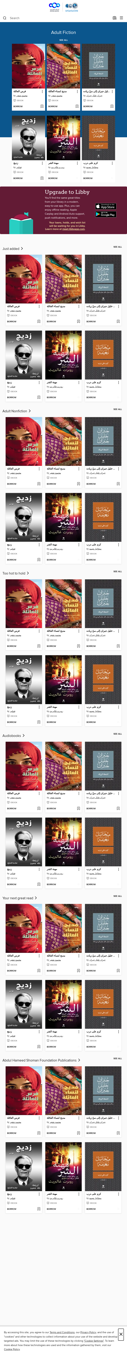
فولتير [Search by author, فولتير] (18, 167)
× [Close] (121, 1334)
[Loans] (115, 19)
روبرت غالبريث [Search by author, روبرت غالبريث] (57, 167)
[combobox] (57, 18)
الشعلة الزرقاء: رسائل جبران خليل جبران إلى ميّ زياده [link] (97, 91)
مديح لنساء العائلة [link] (57, 91)
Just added (13, 249)
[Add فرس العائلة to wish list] (42, 106)
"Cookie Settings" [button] (94, 1341)
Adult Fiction (63, 32)
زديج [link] (15, 163)
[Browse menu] (121, 18)
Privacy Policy (88, 1332)
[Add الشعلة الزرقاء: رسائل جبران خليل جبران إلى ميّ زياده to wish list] (112, 106)
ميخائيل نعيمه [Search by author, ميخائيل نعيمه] (92, 167)
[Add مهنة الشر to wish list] (77, 178)
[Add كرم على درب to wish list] (112, 178)
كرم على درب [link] (90, 163)
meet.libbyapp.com (73, 229)
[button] (42, 91)
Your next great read (20, 898)
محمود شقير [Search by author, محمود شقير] (21, 95)
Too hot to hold (16, 573)
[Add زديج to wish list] (42, 178)
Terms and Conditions (62, 1332)
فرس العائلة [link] (19, 91)
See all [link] (63, 40)
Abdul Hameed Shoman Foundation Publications (41, 1060)
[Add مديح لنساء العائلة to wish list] (77, 106)
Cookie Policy (12, 1349)
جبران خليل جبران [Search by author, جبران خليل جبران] (94, 95)
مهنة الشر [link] (53, 163)
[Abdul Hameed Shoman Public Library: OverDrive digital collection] (63, 7)
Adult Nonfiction (16, 411)
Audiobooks (13, 736)
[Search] (4, 18)
